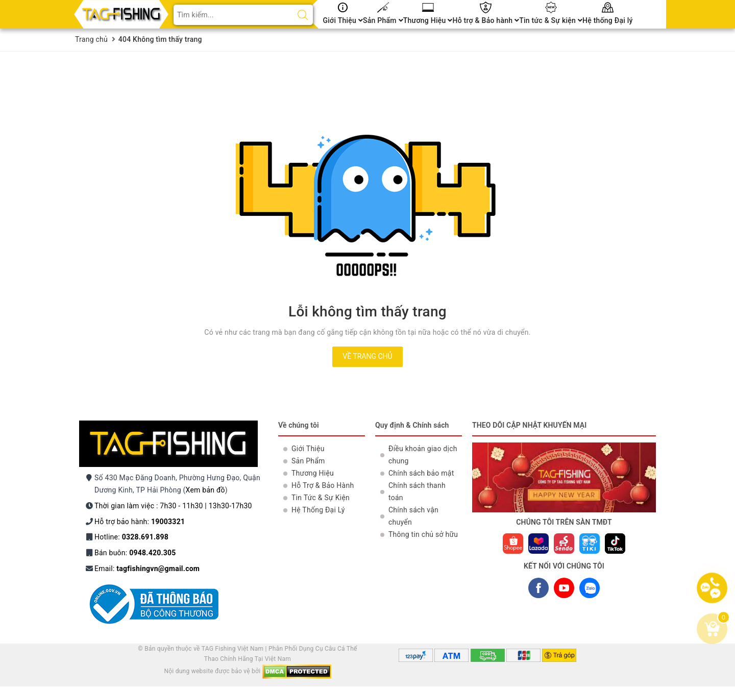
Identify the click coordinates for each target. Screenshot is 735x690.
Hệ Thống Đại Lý (318, 510)
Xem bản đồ (205, 490)
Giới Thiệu (343, 20)
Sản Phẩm (383, 20)
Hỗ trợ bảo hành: (139, 522)
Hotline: (131, 537)
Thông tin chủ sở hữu (423, 534)
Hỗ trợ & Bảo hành (485, 20)
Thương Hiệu (428, 20)
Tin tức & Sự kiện (550, 20)
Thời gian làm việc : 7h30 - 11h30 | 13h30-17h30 (173, 506)
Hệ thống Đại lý (607, 20)
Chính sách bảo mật (421, 473)
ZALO (589, 590)
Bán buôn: (135, 553)
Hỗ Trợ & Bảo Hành (322, 485)
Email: (147, 568)
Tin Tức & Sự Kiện (320, 498)
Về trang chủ (367, 356)
